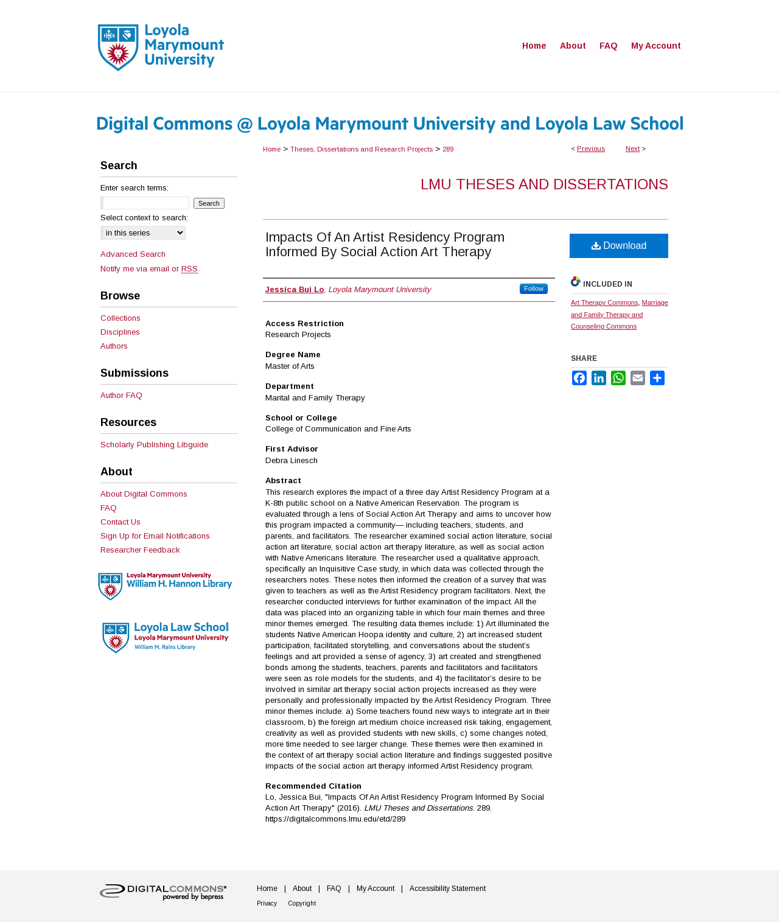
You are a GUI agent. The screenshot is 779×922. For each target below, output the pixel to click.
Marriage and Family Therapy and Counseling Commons (619, 314)
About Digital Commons (143, 493)
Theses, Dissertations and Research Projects (361, 149)
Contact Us (120, 521)
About (302, 888)
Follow (533, 288)
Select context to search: (144, 217)
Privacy (267, 903)
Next (633, 148)
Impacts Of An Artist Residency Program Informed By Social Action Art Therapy (385, 244)
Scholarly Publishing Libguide (154, 444)
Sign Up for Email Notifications (155, 535)
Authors (114, 346)
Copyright (302, 903)
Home (272, 149)
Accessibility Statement (448, 888)
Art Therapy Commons (604, 302)
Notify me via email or (149, 268)
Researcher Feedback (140, 549)
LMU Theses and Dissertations (544, 184)
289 (447, 149)
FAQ (108, 507)
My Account (375, 888)
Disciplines (120, 332)
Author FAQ (121, 395)
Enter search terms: (134, 187)
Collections (120, 318)
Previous (591, 148)
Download (619, 245)
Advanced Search (133, 254)
